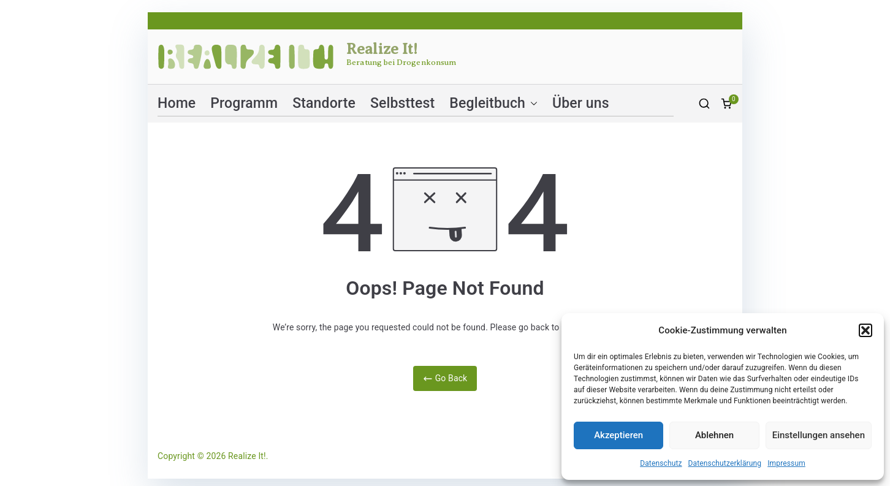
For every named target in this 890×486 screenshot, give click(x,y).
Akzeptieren (618, 435)
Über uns (580, 103)
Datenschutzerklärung (725, 463)
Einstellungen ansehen (818, 435)
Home (177, 103)
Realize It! (382, 49)
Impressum (786, 463)
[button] (865, 330)
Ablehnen (714, 435)
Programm (244, 103)
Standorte (324, 103)
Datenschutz (661, 463)
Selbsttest (402, 103)
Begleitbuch (493, 103)
